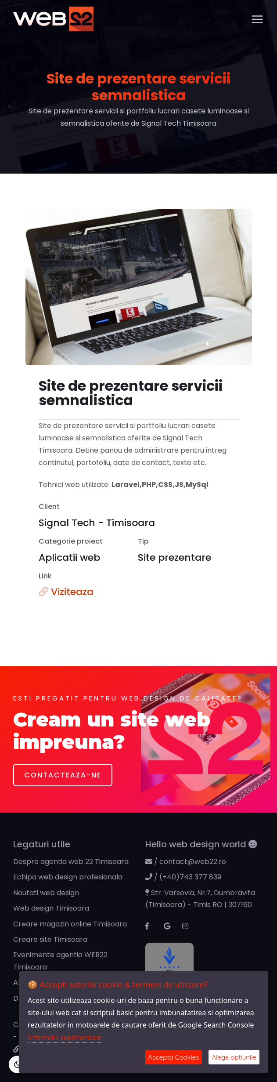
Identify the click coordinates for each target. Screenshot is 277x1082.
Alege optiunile (234, 1057)
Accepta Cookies (173, 1057)
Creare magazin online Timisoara (70, 924)
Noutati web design (46, 893)
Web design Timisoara (51, 908)
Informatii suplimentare (64, 1037)
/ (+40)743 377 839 (183, 877)
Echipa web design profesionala (67, 877)
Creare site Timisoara (50, 939)
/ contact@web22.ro (185, 862)
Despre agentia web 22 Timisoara (71, 862)
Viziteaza (66, 592)
